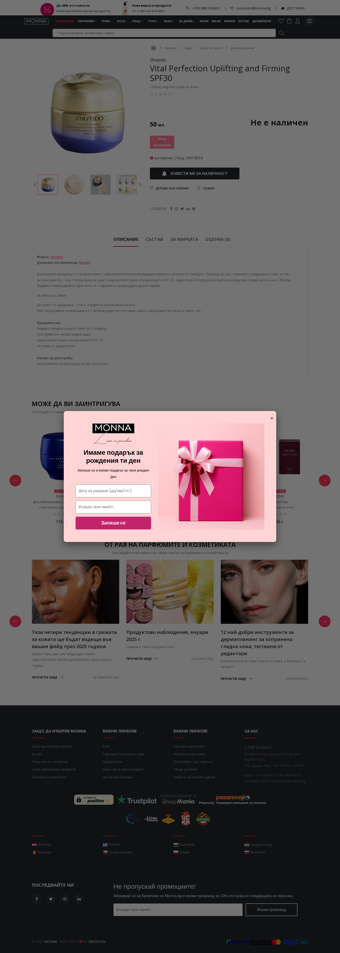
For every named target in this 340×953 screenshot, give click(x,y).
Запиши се (113, 523)
